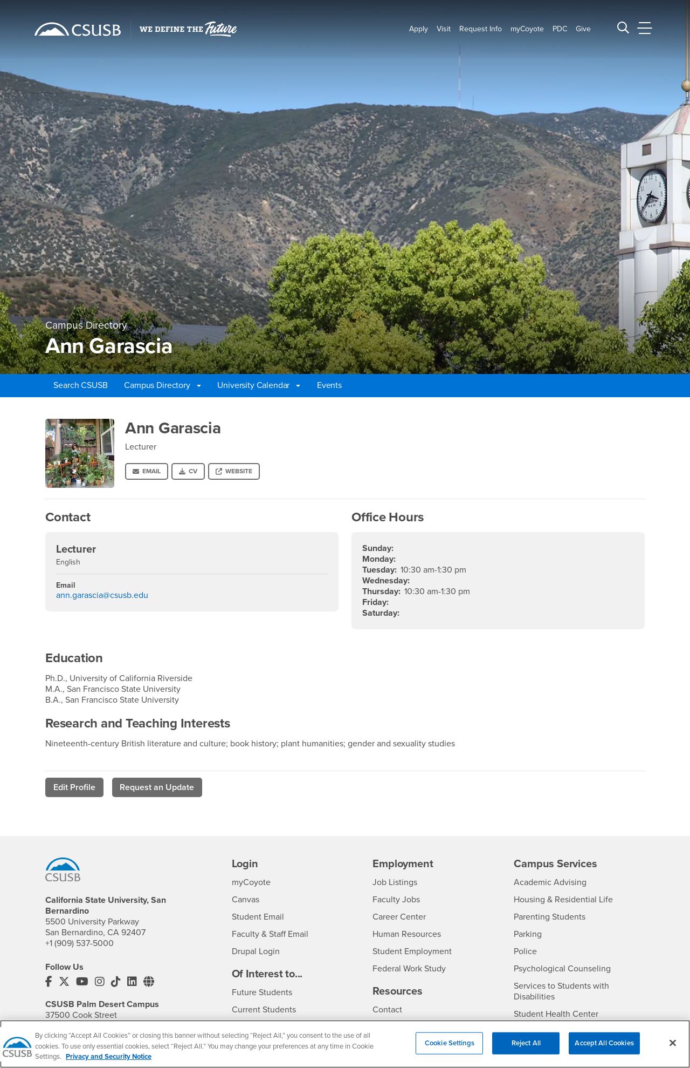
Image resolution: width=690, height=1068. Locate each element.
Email (147, 471)
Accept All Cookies (604, 1049)
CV (188, 471)
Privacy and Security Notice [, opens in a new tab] (108, 1063)
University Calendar (258, 385)
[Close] (673, 1049)
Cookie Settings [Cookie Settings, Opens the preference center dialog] (449, 1049)
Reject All (526, 1049)
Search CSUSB (80, 385)
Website (234, 471)
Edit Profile (74, 787)
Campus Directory (162, 385)
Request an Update (157, 787)
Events (329, 385)
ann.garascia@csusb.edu (102, 595)
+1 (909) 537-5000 (79, 943)
